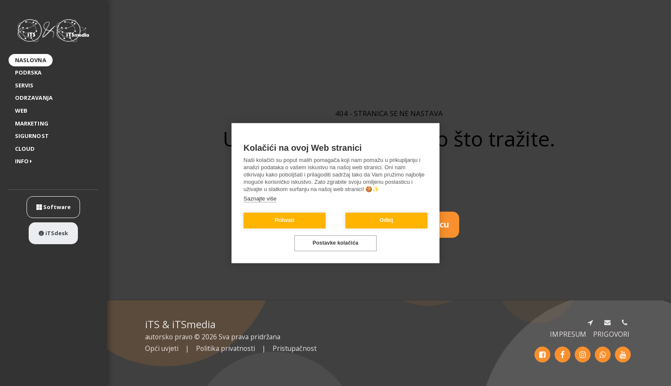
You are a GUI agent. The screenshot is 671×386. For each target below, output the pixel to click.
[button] (25, 162)
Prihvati (284, 221)
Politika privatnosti (225, 348)
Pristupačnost (295, 348)
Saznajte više (259, 198)
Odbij (386, 221)
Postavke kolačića (336, 243)
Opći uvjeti (161, 348)
